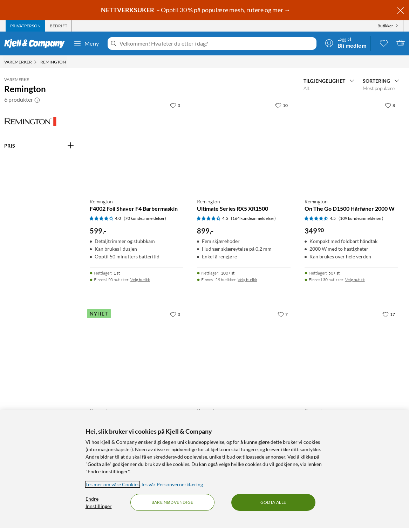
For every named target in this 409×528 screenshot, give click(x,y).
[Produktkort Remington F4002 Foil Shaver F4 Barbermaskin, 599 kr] (136, 145)
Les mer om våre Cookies (112, 484)
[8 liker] (390, 105)
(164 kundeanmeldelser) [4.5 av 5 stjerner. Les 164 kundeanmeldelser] (253, 218)
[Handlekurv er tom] (400, 42)
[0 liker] (175, 105)
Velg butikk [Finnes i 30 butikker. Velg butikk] (355, 279)
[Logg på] (345, 42)
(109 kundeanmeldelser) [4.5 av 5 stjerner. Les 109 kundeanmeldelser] (361, 218)
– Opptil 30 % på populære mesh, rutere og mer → (196, 10)
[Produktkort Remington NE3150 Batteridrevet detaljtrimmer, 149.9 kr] (351, 354)
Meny (86, 43)
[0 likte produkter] (383, 42)
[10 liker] (281, 105)
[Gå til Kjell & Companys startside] (36, 43)
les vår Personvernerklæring (172, 484)
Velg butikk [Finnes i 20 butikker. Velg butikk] (140, 279)
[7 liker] (283, 314)
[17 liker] (388, 314)
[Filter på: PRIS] (39, 146)
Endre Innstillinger (99, 502)
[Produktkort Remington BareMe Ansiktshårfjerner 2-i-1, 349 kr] (136, 354)
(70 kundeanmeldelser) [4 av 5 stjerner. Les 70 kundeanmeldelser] (145, 218)
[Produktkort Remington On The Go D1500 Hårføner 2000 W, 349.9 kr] (351, 145)
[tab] (25, 26)
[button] (37, 99)
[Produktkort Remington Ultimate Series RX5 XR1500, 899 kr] (243, 145)
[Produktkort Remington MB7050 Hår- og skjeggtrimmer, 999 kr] (243, 354)
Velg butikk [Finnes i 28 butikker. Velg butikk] (247, 279)
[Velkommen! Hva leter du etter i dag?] (217, 43)
